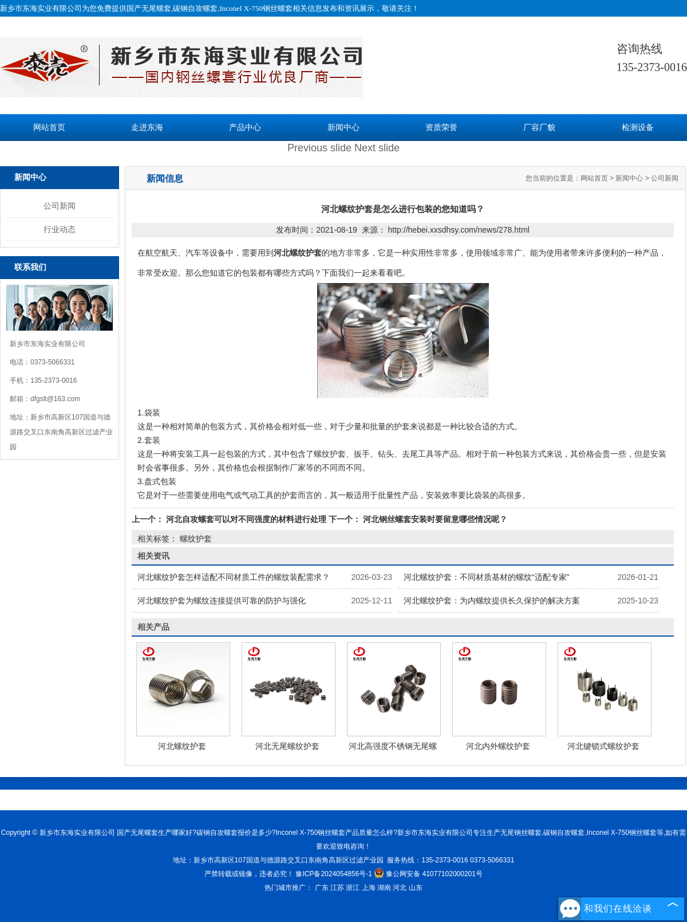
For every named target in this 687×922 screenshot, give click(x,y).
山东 (416, 888)
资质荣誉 (441, 127)
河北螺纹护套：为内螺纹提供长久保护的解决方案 (492, 600)
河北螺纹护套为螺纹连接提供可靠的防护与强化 (221, 600)
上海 (369, 888)
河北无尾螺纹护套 (287, 746)
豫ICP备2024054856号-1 (333, 874)
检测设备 (638, 127)
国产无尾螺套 (149, 8)
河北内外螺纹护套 (498, 746)
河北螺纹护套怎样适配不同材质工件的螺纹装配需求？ (233, 577)
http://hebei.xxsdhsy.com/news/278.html (459, 229)
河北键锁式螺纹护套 (603, 746)
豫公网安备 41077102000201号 (428, 874)
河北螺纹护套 (182, 746)
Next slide (377, 148)
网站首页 (49, 127)
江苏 (337, 888)
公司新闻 (60, 205)
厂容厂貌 (539, 127)
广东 (322, 888)
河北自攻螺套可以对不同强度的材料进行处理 (246, 519)
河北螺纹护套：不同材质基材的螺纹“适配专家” (486, 577)
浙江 (353, 888)
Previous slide (319, 148)
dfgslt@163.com (55, 399)
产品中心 (245, 127)
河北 (399, 888)
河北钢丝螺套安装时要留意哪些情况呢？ (434, 519)
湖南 (384, 888)
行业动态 (60, 229)
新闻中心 (343, 127)
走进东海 (147, 127)
